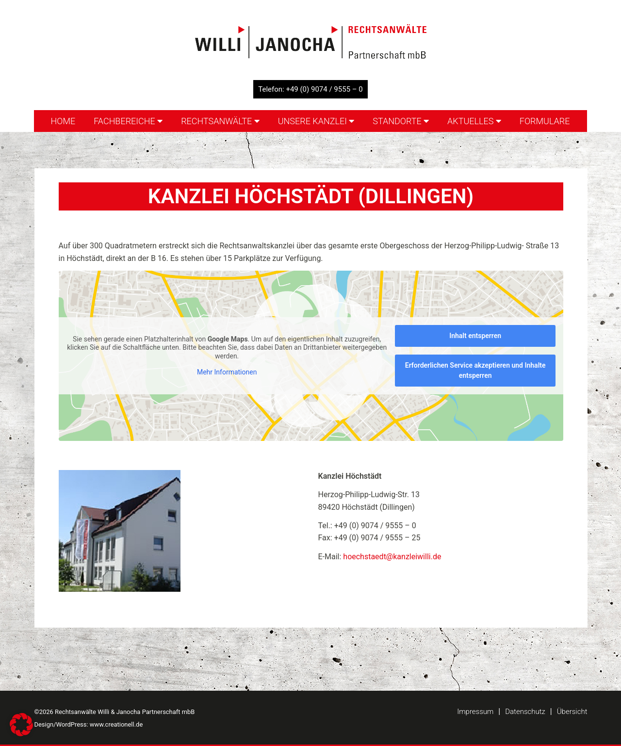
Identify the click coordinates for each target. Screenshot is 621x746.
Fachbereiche (128, 121)
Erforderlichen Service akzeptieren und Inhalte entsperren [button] (475, 370)
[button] (21, 724)
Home (62, 121)
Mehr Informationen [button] (226, 372)
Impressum (475, 711)
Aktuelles (474, 121)
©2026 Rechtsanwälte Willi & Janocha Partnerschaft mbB (114, 711)
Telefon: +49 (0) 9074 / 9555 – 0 (310, 89)
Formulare (545, 121)
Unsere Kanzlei (316, 121)
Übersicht (572, 711)
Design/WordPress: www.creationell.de (88, 724)
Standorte (401, 121)
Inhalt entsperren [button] (475, 336)
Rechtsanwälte (220, 121)
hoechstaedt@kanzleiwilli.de (392, 556)
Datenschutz (525, 711)
